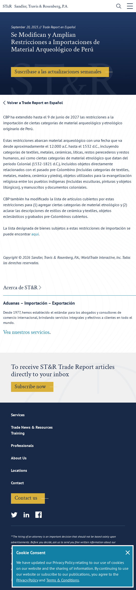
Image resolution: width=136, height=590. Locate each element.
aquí (35, 234)
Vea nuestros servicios (26, 332)
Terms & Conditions (62, 580)
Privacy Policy (27, 580)
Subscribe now (30, 386)
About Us (19, 457)
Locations (19, 470)
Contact (17, 482)
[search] (117, 7)
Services (18, 414)
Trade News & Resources (32, 427)
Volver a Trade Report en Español (33, 102)
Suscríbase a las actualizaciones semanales (58, 71)
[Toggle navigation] (130, 6)
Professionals (22, 445)
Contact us (26, 498)
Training (18, 433)
